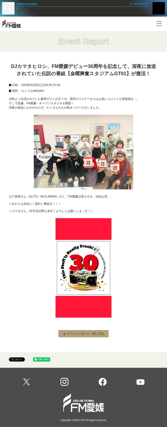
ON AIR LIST (141, 3)
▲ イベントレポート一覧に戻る (83, 333)
